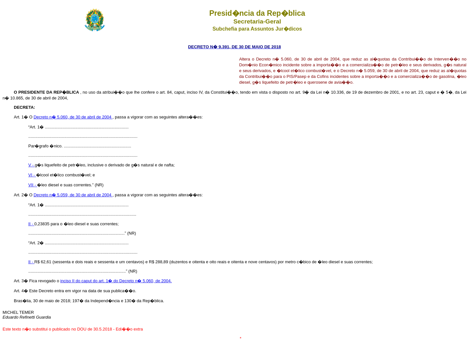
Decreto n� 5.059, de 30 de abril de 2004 (73, 194)
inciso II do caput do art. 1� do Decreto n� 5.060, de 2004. (116, 280)
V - (31, 165)
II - (31, 223)
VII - (32, 184)
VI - (32, 174)
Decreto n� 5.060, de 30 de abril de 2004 (73, 117)
